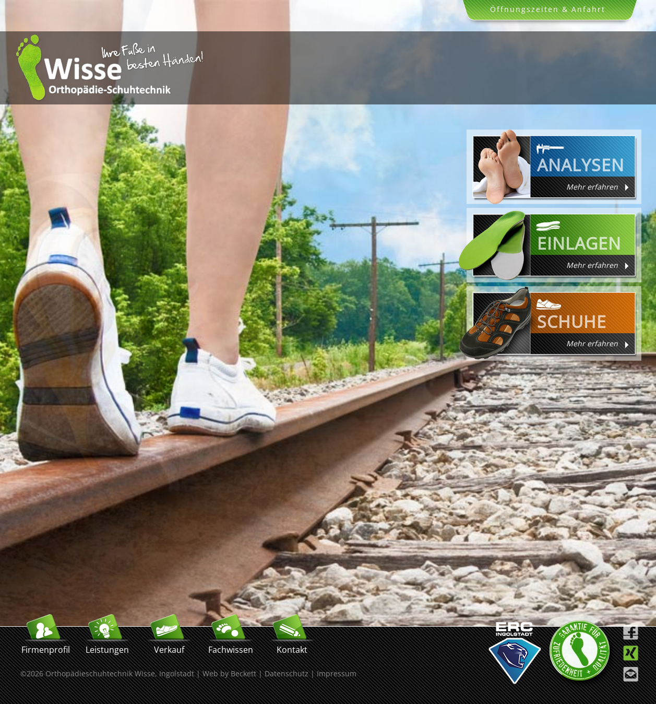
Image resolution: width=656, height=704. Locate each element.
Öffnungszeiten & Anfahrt (547, 9)
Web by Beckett (229, 673)
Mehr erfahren (592, 187)
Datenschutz (286, 673)
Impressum (336, 673)
